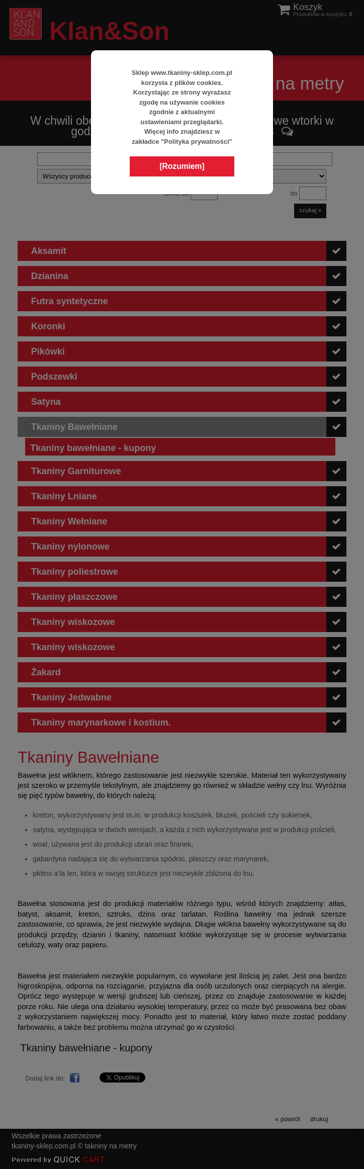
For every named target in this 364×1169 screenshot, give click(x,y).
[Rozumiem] (181, 166)
